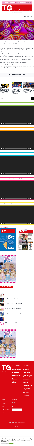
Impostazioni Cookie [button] (5, 443)
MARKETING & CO (16, 43)
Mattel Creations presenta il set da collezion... (13, 293)
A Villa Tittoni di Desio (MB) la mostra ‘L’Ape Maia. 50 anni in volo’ (4, 90)
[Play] (1, 123)
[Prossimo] (33, 88)
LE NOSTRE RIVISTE (4, 227)
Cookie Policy (14, 422)
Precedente (26, 16)
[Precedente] (1, 88)
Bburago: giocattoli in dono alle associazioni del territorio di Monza (28, 90)
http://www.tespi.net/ (6, 412)
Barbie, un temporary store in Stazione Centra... (14, 322)
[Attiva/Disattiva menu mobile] (31, 13)
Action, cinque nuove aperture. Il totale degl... (13, 317)
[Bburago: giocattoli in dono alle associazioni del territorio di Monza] (28, 84)
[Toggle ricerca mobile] (29, 13)
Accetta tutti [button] (12, 443)
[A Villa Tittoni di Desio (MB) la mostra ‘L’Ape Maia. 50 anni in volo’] (5, 84)
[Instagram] (14, 402)
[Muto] (30, 123)
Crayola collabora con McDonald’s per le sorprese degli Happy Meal (16, 91)
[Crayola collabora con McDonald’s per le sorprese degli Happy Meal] (17, 84)
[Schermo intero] (32, 123)
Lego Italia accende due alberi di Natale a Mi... (13, 298)
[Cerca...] (15, 98)
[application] (17, 115)
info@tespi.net (7, 409)
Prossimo (31, 16)
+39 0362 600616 (6, 407)
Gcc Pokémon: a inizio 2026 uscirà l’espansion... (14, 303)
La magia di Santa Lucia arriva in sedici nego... (13, 313)
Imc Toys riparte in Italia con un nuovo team (13, 308)
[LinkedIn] (12, 402)
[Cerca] (32, 98)
